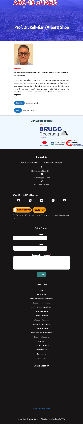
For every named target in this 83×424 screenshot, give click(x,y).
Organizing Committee (41, 345)
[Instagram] (53, 200)
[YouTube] (64, 200)
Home (42, 290)
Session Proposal (41, 350)
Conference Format (41, 316)
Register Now (39, 210)
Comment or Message (41, 255)
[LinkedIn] (41, 200)
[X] (30, 200)
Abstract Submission (41, 320)
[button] (24, 7)
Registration (41, 294)
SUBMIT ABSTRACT (24, 210)
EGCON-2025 (41, 358)
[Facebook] (18, 200)
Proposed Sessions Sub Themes (41, 299)
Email (41, 245)
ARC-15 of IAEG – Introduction (41, 307)
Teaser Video (41, 354)
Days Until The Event (41, 409)
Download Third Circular (41, 303)
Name (42, 234)
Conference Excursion (41, 337)
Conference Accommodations (41, 333)
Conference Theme (41, 311)
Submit (42, 275)
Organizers (41, 341)
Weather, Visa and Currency (41, 324)
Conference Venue (41, 328)
